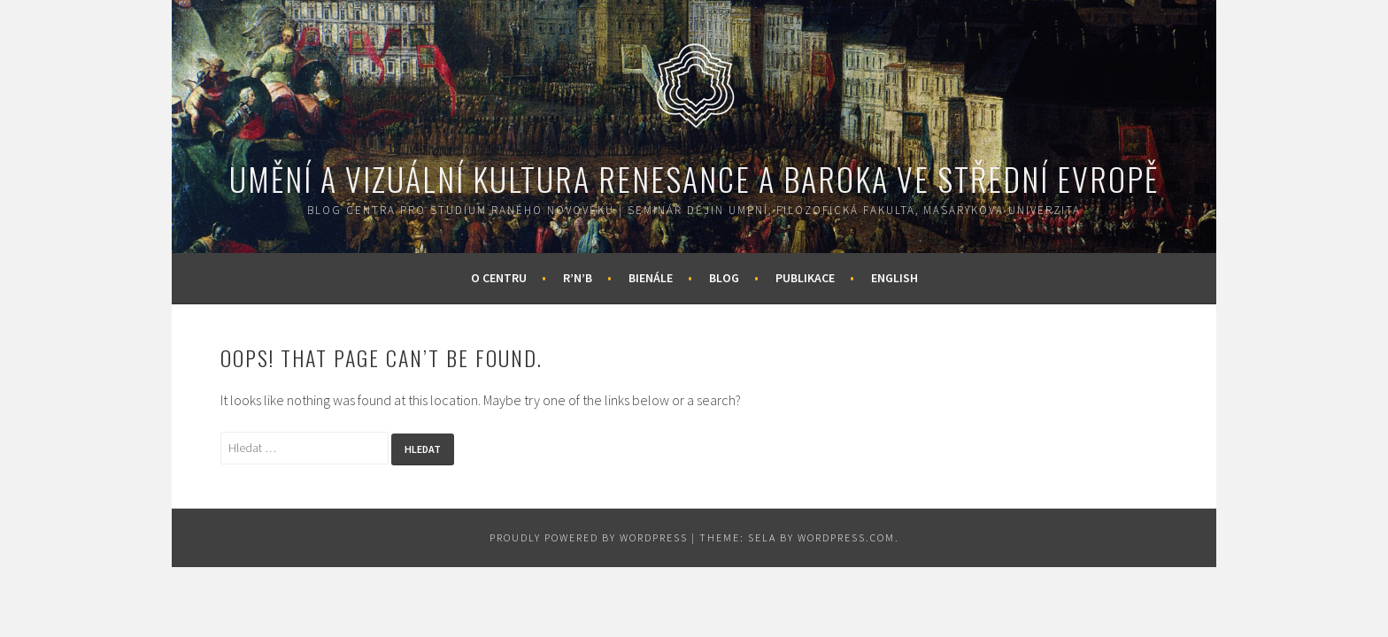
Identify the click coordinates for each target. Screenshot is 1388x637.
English (894, 278)
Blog (724, 278)
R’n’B (577, 278)
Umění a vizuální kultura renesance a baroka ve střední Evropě (694, 178)
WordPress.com (846, 537)
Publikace (805, 278)
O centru (499, 278)
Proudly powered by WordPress (589, 537)
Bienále (650, 278)
